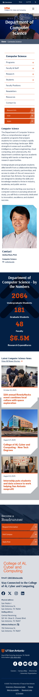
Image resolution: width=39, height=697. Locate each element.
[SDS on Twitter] (10, 594)
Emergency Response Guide (15, 687)
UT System (19, 693)
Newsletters (11, 91)
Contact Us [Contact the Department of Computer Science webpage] (11, 103)
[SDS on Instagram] (16, 594)
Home (3, 42)
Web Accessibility (13, 690)
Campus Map (22, 671)
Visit (20, 116)
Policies (30, 687)
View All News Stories (12, 361)
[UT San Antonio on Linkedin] (30, 664)
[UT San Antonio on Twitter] (20, 664)
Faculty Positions (13, 85)
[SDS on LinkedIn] (23, 594)
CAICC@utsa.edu (15, 578)
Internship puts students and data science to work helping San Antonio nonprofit (17, 484)
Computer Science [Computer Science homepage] (16, 56)
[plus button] (20, 62)
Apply (20, 121)
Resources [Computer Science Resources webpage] (10, 97)
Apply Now (19, 542)
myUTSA (28, 2)
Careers (13, 671)
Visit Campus (19, 534)
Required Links (27, 690)
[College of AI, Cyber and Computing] (15, 9)
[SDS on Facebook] (3, 594)
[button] (35, 2)
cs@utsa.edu (9, 262)
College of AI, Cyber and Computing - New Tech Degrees (16, 447)
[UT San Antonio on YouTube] (25, 664)
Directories (33, 671)
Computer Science (15, 42)
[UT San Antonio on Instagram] (35, 664)
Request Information (19, 527)
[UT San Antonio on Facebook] (15, 664)
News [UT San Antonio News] (20, 2)
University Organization (28, 673)
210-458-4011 (15, 657)
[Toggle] (33, 9)
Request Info (20, 110)
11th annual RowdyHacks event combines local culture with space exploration (17, 398)
